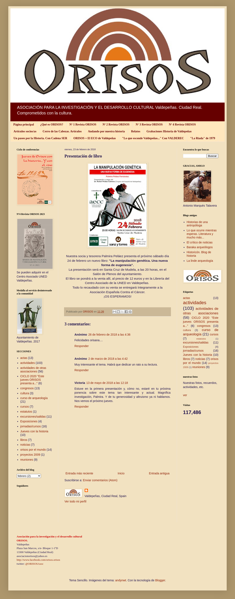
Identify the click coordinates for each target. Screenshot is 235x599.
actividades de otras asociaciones (33, 369)
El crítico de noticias (200, 242)
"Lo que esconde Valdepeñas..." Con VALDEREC (153, 138)
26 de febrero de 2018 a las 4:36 (109, 334)
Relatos (135, 131)
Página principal (23, 124)
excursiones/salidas (33, 416)
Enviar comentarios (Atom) (100, 480)
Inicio (121, 473)
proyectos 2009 (30, 454)
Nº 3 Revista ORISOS (149, 124)
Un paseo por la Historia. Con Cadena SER (40, 138)
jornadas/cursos (30, 426)
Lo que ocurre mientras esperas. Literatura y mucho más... (202, 234)
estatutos (26, 411)
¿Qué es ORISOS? (51, 124)
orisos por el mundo (33, 449)
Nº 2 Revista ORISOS (116, 124)
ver (185, 395)
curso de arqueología (34, 398)
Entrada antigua (159, 473)
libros (23, 439)
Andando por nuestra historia (106, 131)
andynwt (120, 580)
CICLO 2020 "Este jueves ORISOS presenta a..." (32, 380)
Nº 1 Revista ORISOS (82, 124)
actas (23, 358)
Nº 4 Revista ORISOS (182, 124)
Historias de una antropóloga (197, 223)
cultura (24, 393)
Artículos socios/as (25, 131)
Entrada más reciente (79, 473)
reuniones (26, 459)
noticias (25, 444)
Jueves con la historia (34, 431)
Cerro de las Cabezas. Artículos (62, 131)
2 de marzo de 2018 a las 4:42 (108, 358)
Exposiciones (29, 421)
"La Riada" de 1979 (202, 138)
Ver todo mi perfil (75, 501)
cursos (24, 406)
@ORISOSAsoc (34, 563)
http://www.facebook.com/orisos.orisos (38, 559)
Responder (81, 346)
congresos (27, 388)
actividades (27, 363)
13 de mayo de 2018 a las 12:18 (107, 382)
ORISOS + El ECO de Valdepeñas (94, 138)
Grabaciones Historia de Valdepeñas (169, 131)
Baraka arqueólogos (200, 247)
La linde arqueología (200, 260)
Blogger (160, 580)
